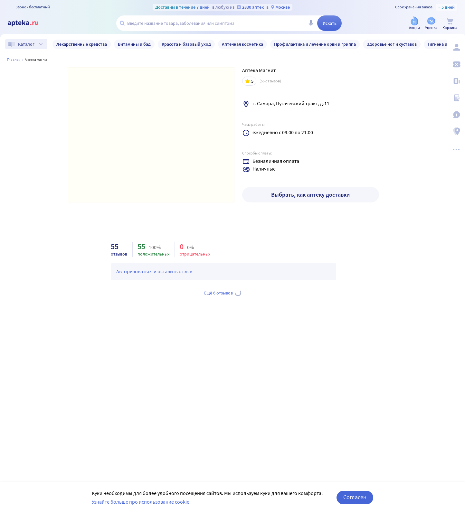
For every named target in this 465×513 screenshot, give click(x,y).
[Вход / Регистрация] (456, 47)
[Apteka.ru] (28, 23)
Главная (14, 59)
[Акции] (414, 23)
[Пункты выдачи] (456, 131)
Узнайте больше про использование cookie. (141, 502)
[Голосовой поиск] (311, 23)
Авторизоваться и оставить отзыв (154, 271)
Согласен (354, 497)
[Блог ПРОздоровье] (456, 81)
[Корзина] (449, 23)
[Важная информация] (456, 114)
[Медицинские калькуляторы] (456, 97)
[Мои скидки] (456, 64)
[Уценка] (431, 23)
